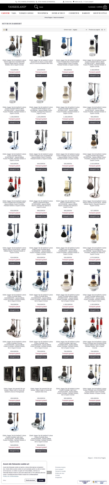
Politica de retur (59, 473)
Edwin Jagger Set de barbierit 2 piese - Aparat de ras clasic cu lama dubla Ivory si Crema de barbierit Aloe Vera (41, 61)
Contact (57, 475)
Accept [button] (41, 480)
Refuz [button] (4, 480)
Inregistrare (58, 477)
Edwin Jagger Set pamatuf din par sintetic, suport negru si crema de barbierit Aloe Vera (41, 390)
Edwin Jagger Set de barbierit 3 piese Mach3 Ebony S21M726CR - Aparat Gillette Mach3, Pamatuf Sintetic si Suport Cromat (14, 250)
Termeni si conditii (60, 471)
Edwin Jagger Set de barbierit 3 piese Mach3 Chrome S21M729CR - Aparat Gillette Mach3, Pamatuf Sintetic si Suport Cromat (94, 203)
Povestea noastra (60, 467)
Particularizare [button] (30, 480)
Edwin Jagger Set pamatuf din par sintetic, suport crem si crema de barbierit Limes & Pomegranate (14, 390)
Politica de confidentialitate (11, 476)
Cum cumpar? (59, 469)
